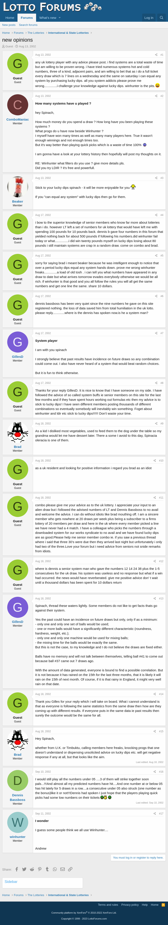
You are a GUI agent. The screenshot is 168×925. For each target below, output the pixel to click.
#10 (161, 460)
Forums (27, 18)
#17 (161, 813)
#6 (162, 296)
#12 (161, 561)
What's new (47, 18)
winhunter (18, 837)
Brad (17, 447)
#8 (162, 383)
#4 (162, 215)
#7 (162, 333)
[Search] (161, 18)
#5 (162, 255)
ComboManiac (17, 119)
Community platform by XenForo (84, 912)
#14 (161, 694)
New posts (9, 25)
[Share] (156, 54)
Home (9, 18)
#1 (162, 54)
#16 (161, 771)
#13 (161, 598)
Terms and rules (108, 904)
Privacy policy (130, 904)
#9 (162, 423)
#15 (161, 731)
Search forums (28, 25)
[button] (60, 18)
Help (145, 904)
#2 (162, 96)
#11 (161, 497)
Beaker (17, 201)
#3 (162, 178)
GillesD (17, 356)
